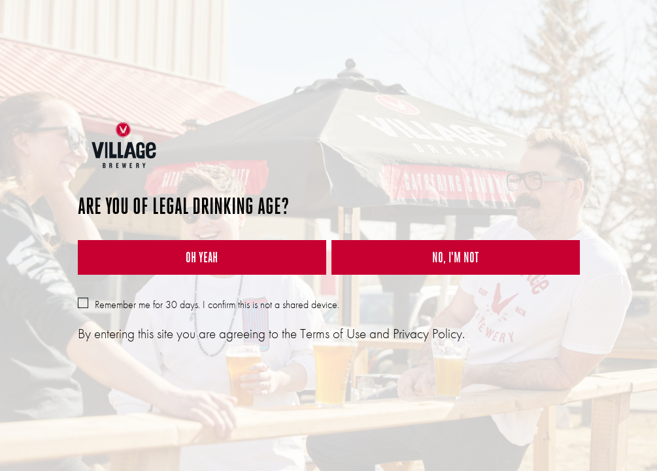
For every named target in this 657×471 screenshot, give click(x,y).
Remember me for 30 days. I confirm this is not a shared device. (208, 304)
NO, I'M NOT (455, 257)
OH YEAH (202, 257)
